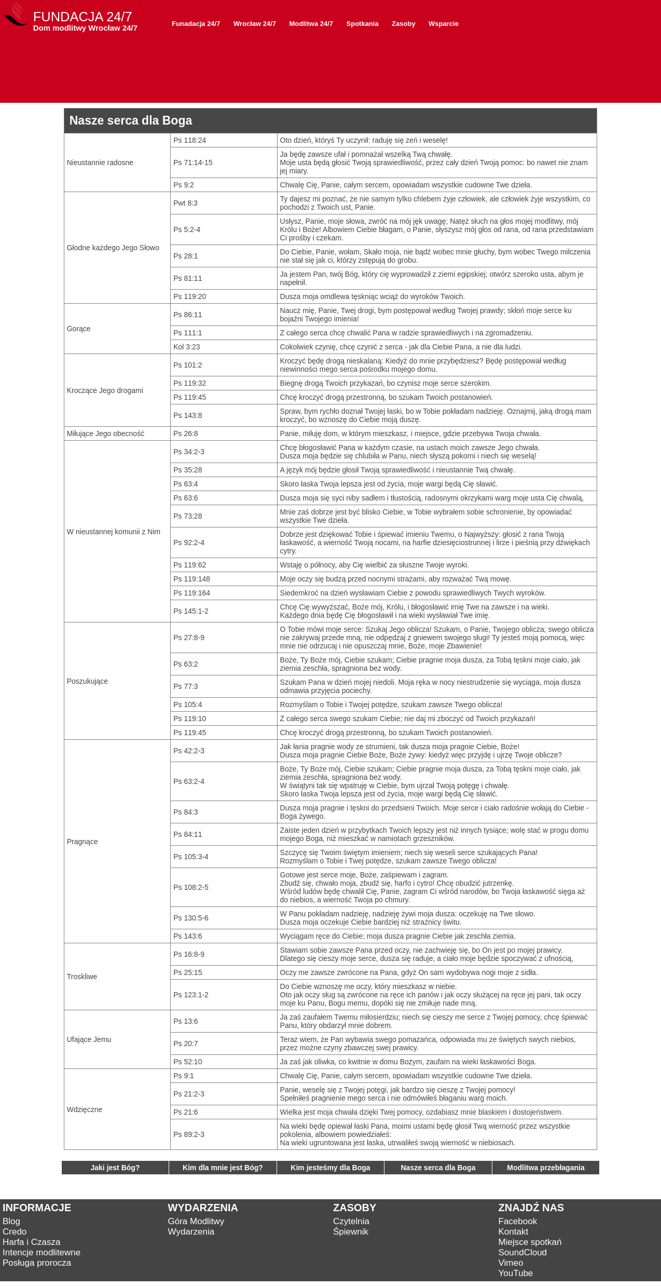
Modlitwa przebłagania (545, 1167)
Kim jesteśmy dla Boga (330, 1167)
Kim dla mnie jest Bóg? (223, 1167)
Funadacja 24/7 (196, 24)
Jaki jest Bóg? (115, 1167)
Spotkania (363, 24)
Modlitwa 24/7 (312, 24)
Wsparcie (444, 24)
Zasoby (404, 24)
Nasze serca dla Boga (438, 1167)
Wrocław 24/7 (254, 24)
